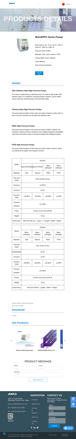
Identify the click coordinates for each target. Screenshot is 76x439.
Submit (54, 426)
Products (21, 30)
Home (15, 30)
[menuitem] (37, 4)
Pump (28, 30)
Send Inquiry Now (38, 380)
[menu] (37, 4)
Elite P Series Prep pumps (25, 303)
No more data (19, 305)
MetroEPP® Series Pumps (39, 30)
